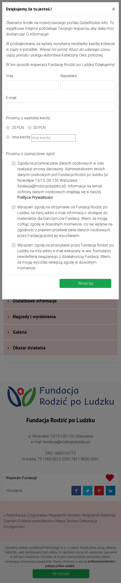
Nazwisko (68, 76)
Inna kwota (21, 137)
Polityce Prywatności (35, 197)
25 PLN (18, 127)
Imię (9, 76)
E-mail (11, 97)
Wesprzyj (85, 283)
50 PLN (39, 127)
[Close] (113, 8)
